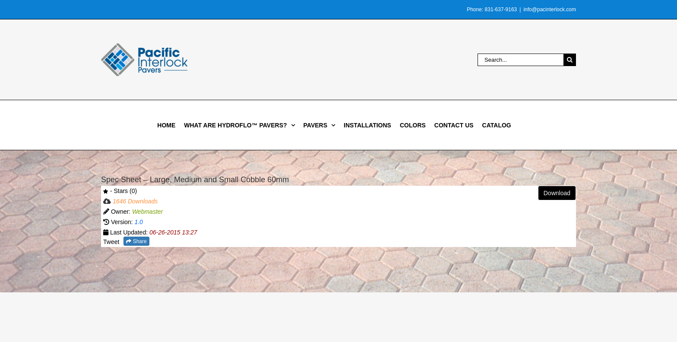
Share (136, 241)
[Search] (569, 60)
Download (557, 193)
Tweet (111, 241)
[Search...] (520, 60)
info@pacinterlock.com (549, 9)
